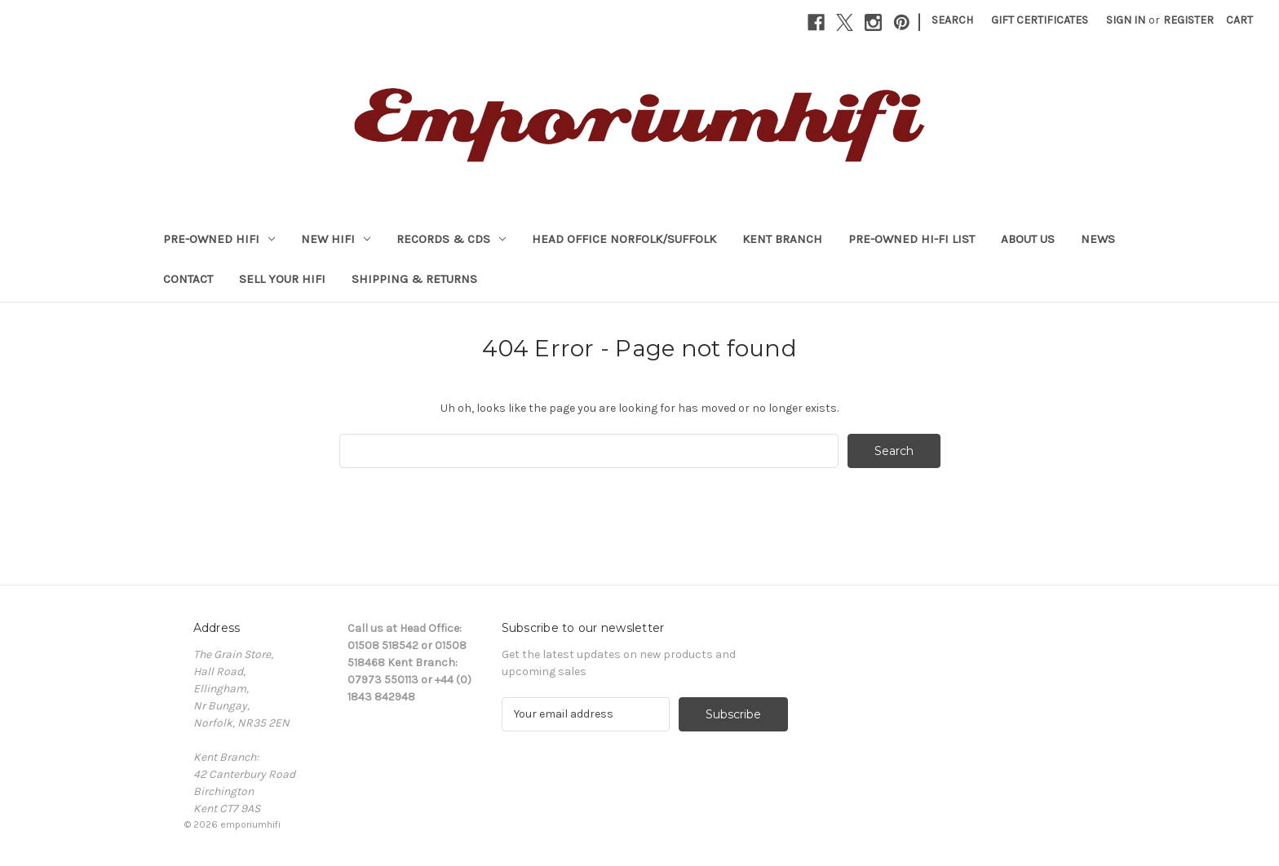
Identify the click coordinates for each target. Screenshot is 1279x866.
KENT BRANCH (782, 239)
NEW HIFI (335, 239)
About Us (1028, 239)
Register (1188, 20)
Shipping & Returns (414, 279)
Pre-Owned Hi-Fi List (911, 239)
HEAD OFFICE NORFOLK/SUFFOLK (624, 239)
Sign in (1125, 20)
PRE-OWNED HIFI (219, 239)
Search (952, 20)
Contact (188, 279)
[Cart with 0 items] (1239, 20)
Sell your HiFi (282, 279)
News (1098, 239)
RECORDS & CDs (451, 239)
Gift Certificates (1039, 20)
